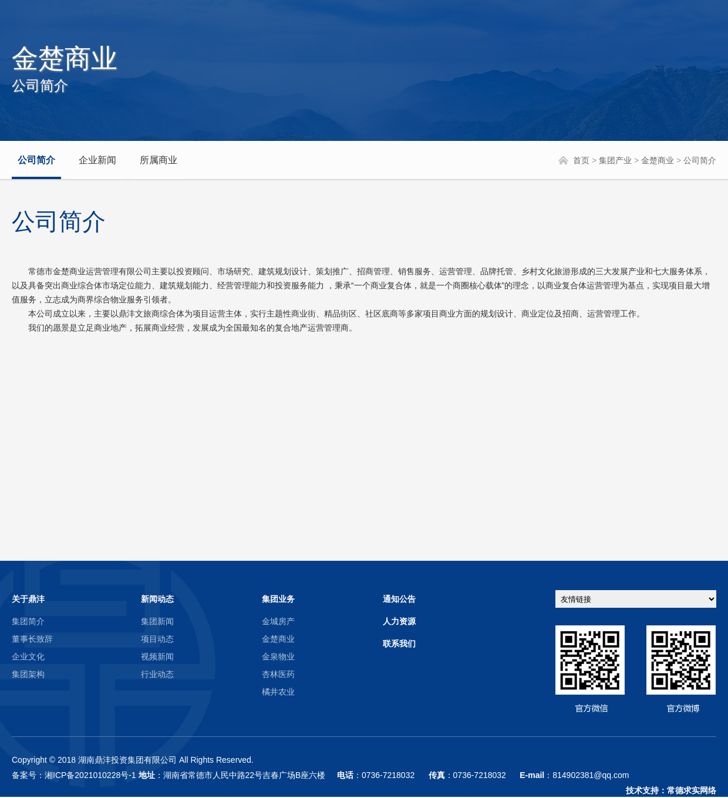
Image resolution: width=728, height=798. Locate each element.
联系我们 (399, 643)
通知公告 (399, 599)
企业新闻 (97, 160)
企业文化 (28, 656)
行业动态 (157, 674)
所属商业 (158, 160)
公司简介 (36, 160)
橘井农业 (278, 691)
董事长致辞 (32, 639)
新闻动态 (157, 599)
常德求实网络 (691, 790)
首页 (581, 160)
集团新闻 (157, 621)
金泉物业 (278, 656)
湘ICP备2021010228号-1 (90, 775)
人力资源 (399, 621)
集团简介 (28, 621)
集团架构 (28, 674)
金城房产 (278, 621)
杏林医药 (278, 674)
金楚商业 (657, 160)
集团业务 (278, 599)
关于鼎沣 (28, 599)
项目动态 (157, 639)
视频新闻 (157, 656)
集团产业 (615, 160)
